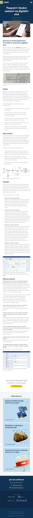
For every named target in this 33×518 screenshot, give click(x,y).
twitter (14, 515)
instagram (22, 515)
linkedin (17, 515)
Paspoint (18, 47)
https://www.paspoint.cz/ (16, 20)
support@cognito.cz (18, 487)
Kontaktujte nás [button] (16, 386)
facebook (10, 515)
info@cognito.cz (17, 485)
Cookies (11, 513)
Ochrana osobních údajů (18, 513)
